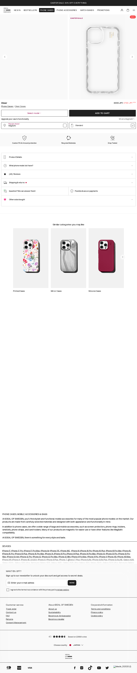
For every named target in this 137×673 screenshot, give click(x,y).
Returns (9, 658)
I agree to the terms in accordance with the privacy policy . (39, 628)
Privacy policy (97, 651)
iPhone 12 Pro (26, 595)
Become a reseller (56, 658)
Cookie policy (97, 654)
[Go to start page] (7, 10)
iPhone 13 (101, 592)
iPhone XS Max (123, 595)
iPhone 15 (127, 589)
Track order (11, 648)
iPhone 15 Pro (8, 592)
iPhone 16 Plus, (99, 589)
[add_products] (51, 327)
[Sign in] (122, 10)
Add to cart (102, 114)
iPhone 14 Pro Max (88, 592)
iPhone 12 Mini (65, 595)
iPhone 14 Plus (72, 592)
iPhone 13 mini (13, 595)
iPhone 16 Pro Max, (114, 589)
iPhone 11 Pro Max (78, 595)
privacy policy (63, 628)
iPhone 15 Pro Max (36, 592)
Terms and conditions (100, 648)
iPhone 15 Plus (21, 592)
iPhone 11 (103, 595)
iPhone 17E (55, 589)
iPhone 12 (37, 595)
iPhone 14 (49, 592)
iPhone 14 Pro (60, 592)
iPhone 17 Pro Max (32, 589)
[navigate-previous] (126, 385)
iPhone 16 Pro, (86, 589)
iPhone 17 (6, 589)
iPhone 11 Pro (93, 595)
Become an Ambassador (59, 654)
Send (72, 621)
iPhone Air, (45, 589)
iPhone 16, (75, 589)
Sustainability (54, 651)
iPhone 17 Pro (17, 589)
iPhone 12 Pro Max (50, 595)
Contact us (11, 651)
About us (52, 648)
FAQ (8, 654)
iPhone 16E (65, 589)
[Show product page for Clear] (10, 151)
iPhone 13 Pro (111, 592)
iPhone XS (112, 595)
